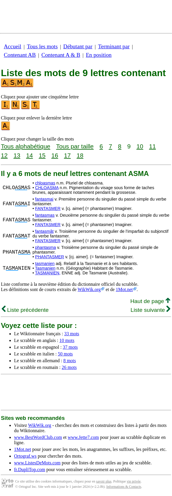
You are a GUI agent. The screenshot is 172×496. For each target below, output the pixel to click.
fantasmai (44, 199)
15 (42, 155)
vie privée (134, 481)
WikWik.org (89, 289)
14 (29, 155)
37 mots (70, 347)
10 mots (66, 340)
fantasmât (44, 231)
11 (152, 146)
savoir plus (103, 481)
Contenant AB (20, 55)
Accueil (12, 46)
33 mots (71, 333)
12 (4, 155)
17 (67, 155)
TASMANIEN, (48, 273)
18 (80, 155)
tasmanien (44, 263)
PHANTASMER (49, 256)
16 (54, 155)
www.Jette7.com (83, 437)
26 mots (69, 367)
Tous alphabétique (25, 146)
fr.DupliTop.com (29, 469)
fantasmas (44, 215)
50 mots (65, 353)
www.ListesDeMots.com (37, 462)
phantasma (45, 247)
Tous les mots (42, 46)
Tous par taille (75, 146)
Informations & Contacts (123, 487)
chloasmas (45, 183)
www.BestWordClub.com (38, 437)
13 (16, 155)
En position (98, 55)
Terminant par (114, 46)
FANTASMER (48, 208)
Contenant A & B (60, 55)
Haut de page (150, 301)
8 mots (69, 360)
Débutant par (77, 46)
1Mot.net (124, 289)
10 (139, 146)
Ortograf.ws (25, 456)
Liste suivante (150, 310)
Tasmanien (45, 268)
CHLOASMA (47, 187)
